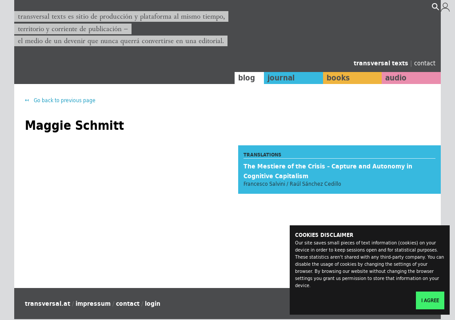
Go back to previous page (64, 100)
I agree (430, 300)
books (336, 78)
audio (395, 78)
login (152, 303)
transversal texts (382, 63)
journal (278, 78)
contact (424, 63)
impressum (93, 303)
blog (243, 78)
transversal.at (47, 303)
